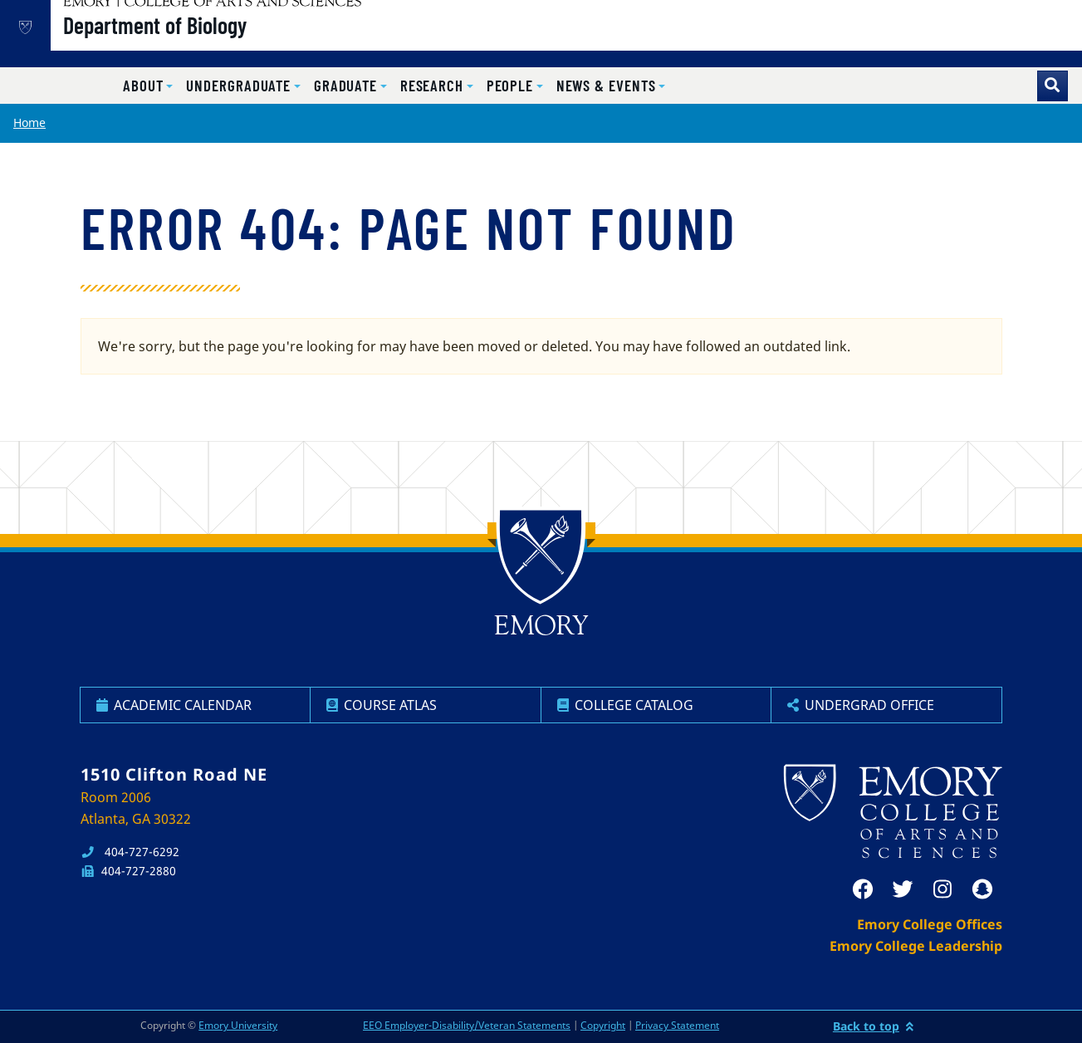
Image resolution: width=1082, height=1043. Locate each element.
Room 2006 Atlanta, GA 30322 (136, 808)
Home (29, 122)
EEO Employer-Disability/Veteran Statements (466, 1025)
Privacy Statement (677, 1025)
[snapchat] (982, 889)
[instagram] (942, 889)
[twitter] (903, 889)
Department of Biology (208, 42)
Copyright (602, 1025)
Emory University (237, 1025)
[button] (147, 86)
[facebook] (863, 889)
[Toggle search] (1052, 86)
